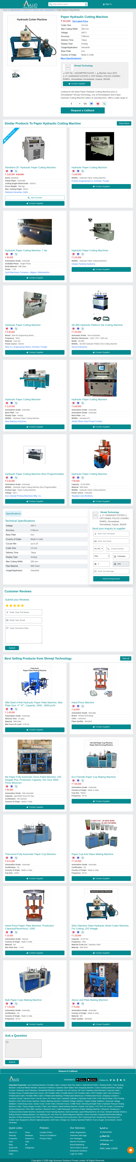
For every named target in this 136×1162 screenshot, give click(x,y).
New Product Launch (79, 1147)
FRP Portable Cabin (99, 1092)
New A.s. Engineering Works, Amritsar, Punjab (26, 346)
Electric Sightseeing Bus (39, 1119)
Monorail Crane (63, 1103)
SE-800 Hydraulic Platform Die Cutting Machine (97, 324)
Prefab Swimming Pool (26, 1116)
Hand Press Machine (83, 701)
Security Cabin (113, 1090)
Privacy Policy (46, 1138)
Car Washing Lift (43, 1114)
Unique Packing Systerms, (84, 263)
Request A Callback (67, 1070)
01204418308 (106, 1131)
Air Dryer (100, 1111)
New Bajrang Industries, (16, 421)
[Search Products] (49, 4)
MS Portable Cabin (82, 1092)
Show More (124, 123)
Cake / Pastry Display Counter (29, 1106)
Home (5, 9)
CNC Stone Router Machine (28, 1100)
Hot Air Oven (41, 1098)
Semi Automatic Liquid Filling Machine (81, 1111)
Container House (15, 1098)
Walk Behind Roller (90, 1084)
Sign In (107, 4)
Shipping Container (110, 1095)
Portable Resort (67, 1092)
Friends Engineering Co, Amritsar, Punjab (90, 180)
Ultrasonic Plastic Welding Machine (86, 1108)
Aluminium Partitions (46, 1087)
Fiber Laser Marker (50, 1106)
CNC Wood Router (105, 1098)
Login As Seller (76, 1153)
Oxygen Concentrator (106, 1119)
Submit (12, 647)
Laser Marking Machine (36, 1084)
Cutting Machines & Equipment (20, 9)
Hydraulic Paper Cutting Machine (44, 9)
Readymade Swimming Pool (108, 1116)
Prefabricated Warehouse (73, 1095)
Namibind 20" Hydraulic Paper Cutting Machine (30, 166)
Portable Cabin (53, 1084)
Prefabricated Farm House (33, 1092)
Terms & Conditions (48, 1135)
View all (125, 658)
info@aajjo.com (106, 1139)
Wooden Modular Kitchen (116, 1111)
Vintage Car (65, 1119)
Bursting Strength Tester (91, 1103)
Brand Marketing (77, 1144)
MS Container (114, 1092)
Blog (11, 1144)
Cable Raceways (63, 1108)
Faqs (11, 1153)
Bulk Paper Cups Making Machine (23, 999)
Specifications (13, 512)
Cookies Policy (46, 1131)
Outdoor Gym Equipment (19, 1119)
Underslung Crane (25, 1103)
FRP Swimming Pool (45, 1116)
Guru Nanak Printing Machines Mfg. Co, (23, 495)
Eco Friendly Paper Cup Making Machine (94, 776)
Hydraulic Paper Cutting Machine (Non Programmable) (34, 473)
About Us (13, 1131)
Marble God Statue (86, 1106)
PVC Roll (99, 1106)
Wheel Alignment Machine (73, 1114)
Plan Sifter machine (34, 1108)
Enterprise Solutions (78, 1150)
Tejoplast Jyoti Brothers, (82, 495)
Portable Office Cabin (34, 1095)
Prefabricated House (93, 1095)
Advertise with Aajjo (78, 1135)
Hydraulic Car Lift (63, 1090)
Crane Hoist (50, 1103)
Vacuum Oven (29, 1098)
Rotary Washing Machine (51, 1100)
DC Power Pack (54, 1098)
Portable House (15, 1092)
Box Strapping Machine (84, 1087)
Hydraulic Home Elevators (27, 1090)
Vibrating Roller (105, 1084)
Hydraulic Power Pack (87, 1098)
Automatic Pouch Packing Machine (50, 1111)
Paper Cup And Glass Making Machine (92, 853)
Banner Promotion (77, 1141)
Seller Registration (78, 1131)
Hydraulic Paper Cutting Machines (90, 249)
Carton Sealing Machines (105, 1087)
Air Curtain (108, 1106)
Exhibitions (13, 1150)
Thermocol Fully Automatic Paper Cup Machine (30, 853)
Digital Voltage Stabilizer (94, 1100)
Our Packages (76, 1138)
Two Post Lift (56, 1114)
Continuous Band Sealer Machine (22, 1111)
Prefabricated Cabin (17, 1095)
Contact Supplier (77, 83)
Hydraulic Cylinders (70, 1098)
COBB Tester (75, 1103)
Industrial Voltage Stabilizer (73, 1100)
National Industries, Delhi (16, 191)
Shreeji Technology (83, 65)
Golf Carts (55, 1119)
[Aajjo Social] (111, 1079)
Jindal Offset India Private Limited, (87, 421)
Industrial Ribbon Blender (27, 1087)
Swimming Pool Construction (65, 1116)
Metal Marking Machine (68, 1106)
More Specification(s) (71, 58)
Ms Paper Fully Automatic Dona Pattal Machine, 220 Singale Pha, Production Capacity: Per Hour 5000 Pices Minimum (33, 779)
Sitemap (12, 1135)
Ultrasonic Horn (49, 1108)
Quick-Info (13, 1147)
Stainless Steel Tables (65, 1087)
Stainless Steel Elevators (96, 1090)
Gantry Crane (39, 1103)
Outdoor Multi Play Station (71, 1084)
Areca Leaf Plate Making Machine (90, 999)
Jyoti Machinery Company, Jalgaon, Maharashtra (27, 272)
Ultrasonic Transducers (110, 1108)
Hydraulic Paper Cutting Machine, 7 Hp (26, 249)
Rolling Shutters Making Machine (22, 1114)
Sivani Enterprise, (80, 346)
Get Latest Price (80, 20)
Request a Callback (82, 109)
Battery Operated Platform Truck (84, 1119)
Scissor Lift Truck (78, 1090)
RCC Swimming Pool (87, 1116)
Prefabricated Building (53, 1095)
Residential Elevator (47, 1090)
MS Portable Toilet (52, 1092)
